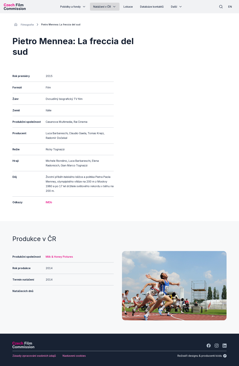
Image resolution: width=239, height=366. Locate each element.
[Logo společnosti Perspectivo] (23, 347)
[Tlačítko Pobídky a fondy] (73, 7)
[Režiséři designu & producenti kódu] (202, 356)
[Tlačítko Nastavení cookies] (74, 356)
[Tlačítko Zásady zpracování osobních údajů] (34, 356)
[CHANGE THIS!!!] (15, 24)
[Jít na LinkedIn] (225, 346)
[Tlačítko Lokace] (128, 7)
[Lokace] (27, 24)
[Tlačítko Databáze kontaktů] (152, 7)
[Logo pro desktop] (16, 6)
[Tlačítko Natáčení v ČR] (105, 7)
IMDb (49, 202)
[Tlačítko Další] (177, 7)
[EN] (229, 7)
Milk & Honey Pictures (59, 256)
